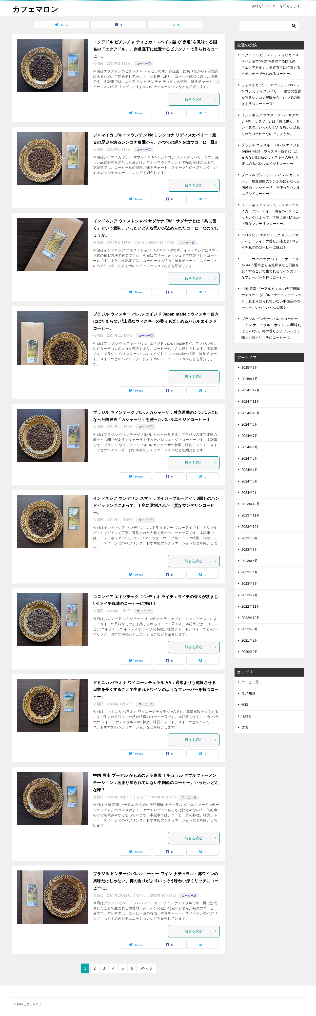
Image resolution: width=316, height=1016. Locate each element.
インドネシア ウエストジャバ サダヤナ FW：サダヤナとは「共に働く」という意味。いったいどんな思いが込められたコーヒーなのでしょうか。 (155, 228)
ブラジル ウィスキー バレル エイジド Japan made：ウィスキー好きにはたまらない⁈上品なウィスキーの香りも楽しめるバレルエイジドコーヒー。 (156, 321)
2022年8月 (249, 629)
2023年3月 (249, 583)
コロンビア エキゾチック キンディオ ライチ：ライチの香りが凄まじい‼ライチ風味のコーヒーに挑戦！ (270, 241)
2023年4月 (249, 572)
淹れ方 (246, 716)
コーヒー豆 (143, 63)
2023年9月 (249, 538)
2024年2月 (249, 492)
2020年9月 (249, 652)
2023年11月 (250, 515)
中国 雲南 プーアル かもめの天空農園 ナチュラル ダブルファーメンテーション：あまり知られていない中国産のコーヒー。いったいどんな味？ (155, 782)
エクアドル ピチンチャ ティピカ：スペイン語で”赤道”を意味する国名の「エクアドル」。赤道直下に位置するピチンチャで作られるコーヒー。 (155, 49)
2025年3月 (249, 367)
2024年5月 (249, 458)
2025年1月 (249, 379)
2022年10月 (250, 617)
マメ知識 (248, 693)
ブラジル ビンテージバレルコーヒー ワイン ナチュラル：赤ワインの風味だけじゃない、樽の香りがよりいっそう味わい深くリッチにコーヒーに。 (155, 881)
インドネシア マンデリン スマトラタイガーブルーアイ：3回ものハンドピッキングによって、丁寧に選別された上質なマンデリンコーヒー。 (156, 505)
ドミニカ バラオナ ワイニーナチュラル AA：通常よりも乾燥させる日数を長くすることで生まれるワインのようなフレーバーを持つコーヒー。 (155, 689)
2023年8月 (249, 549)
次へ (144, 968)
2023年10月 (250, 527)
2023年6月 (249, 561)
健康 (244, 705)
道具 (244, 727)
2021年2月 (249, 640)
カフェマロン (35, 8)
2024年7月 (249, 435)
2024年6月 (249, 447)
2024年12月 (250, 390)
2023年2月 (249, 595)
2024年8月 (249, 424)
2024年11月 (250, 401)
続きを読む (201, 99)
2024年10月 (250, 413)
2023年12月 (250, 504)
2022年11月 (250, 606)
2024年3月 (249, 481)
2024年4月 (249, 470)
